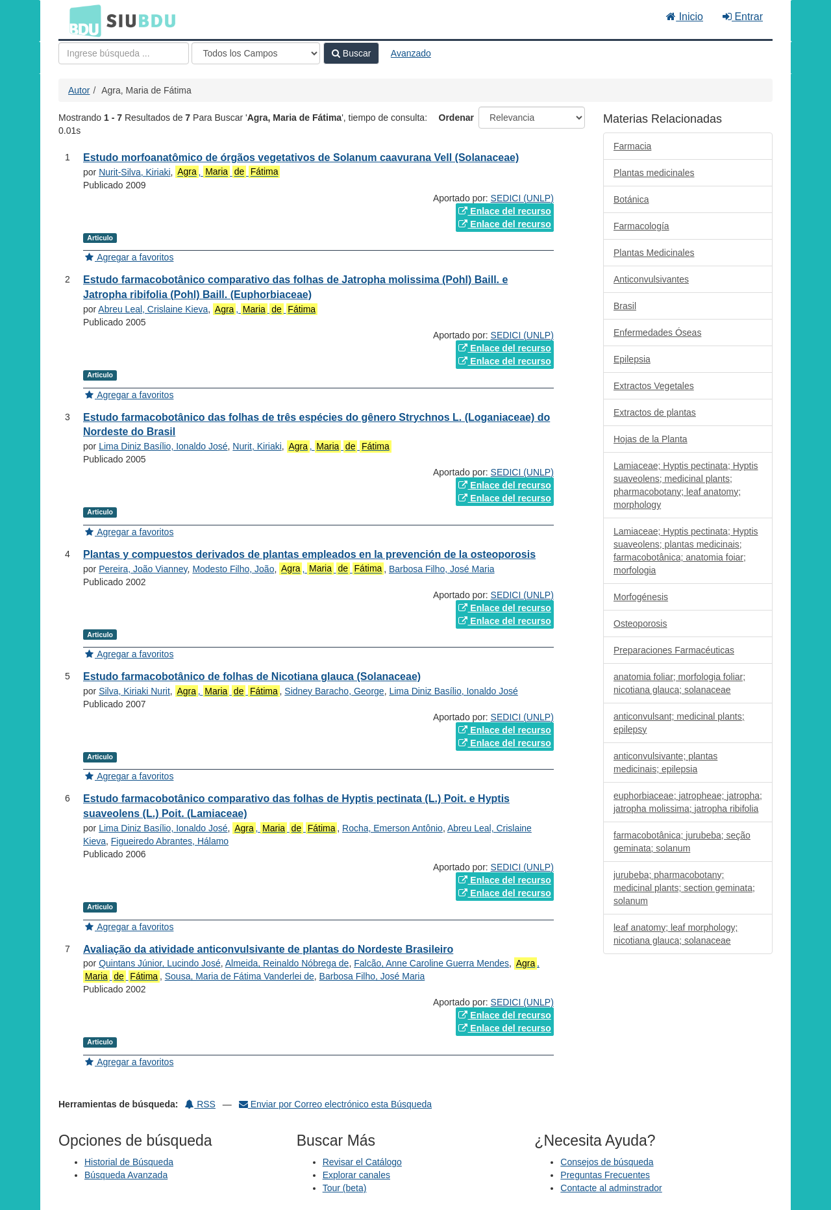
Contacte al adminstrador (611, 1188)
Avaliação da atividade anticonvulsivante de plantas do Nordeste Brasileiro (268, 949)
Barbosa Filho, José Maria (442, 569)
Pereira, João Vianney (143, 569)
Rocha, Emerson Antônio (392, 828)
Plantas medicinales (654, 173)
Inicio (684, 16)
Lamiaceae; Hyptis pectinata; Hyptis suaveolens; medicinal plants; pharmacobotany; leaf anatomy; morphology (686, 485)
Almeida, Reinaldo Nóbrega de (287, 963)
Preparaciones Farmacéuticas (674, 650)
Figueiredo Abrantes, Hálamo (170, 841)
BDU (82, 20)
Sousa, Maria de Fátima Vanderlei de (239, 976)
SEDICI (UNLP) (522, 198)
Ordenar (456, 117)
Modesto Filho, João (233, 569)
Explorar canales (356, 1175)
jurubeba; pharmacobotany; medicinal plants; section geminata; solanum (684, 888)
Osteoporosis (640, 623)
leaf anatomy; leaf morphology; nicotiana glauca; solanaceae (676, 934)
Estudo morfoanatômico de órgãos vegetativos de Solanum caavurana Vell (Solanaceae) (301, 157)
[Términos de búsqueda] (123, 53)
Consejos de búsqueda (606, 1162)
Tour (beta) (345, 1188)
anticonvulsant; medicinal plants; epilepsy (679, 723)
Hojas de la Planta (651, 439)
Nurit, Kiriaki (256, 446)
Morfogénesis (641, 597)
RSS (200, 1104)
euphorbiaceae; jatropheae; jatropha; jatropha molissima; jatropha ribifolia (688, 802)
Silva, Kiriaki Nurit (134, 691)
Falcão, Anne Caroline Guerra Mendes (431, 963)
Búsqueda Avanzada (125, 1175)
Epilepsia (632, 359)
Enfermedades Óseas (657, 332)
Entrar (743, 16)
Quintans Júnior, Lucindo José (160, 963)
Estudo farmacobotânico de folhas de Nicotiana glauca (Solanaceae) (252, 676)
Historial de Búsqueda (128, 1162)
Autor (79, 90)
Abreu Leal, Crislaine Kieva (153, 309)
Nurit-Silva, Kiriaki (134, 172)
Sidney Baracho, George (334, 691)
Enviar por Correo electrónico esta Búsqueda (335, 1104)
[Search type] (256, 53)
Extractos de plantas (655, 412)
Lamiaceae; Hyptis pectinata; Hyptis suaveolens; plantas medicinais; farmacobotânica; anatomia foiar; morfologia (686, 550)
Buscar (351, 53)
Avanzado (411, 53)
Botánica (631, 199)
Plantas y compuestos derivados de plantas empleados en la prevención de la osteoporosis (309, 554)
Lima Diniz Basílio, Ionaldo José (163, 446)
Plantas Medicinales (654, 252)
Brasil (625, 306)
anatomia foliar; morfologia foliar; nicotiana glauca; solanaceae (679, 683)
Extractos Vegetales (654, 386)
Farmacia (632, 146)
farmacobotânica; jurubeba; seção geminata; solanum (682, 841)
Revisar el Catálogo (362, 1162)
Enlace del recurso (504, 211)
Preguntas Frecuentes (605, 1175)
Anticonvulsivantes (651, 279)
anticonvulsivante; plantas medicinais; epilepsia (665, 762)
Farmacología (641, 226)
